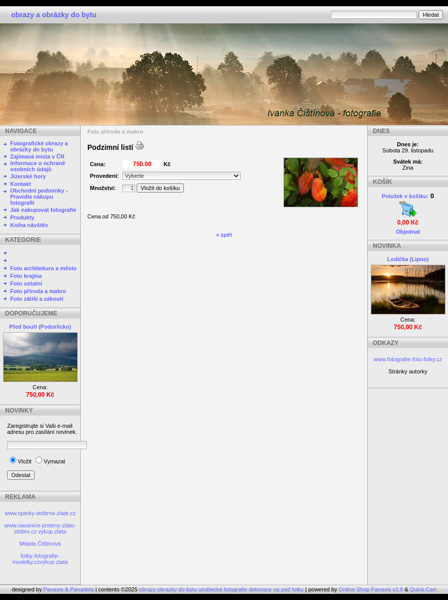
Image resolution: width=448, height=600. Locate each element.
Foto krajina (26, 276)
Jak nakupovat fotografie (43, 210)
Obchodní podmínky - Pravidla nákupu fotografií (39, 196)
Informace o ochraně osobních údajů (37, 166)
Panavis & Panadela (69, 589)
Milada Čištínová (39, 544)
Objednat (408, 232)
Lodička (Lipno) (408, 259)
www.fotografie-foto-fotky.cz (408, 359)
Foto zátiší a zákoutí (36, 299)
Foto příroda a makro (38, 291)
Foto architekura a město (43, 268)
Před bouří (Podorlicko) (40, 327)
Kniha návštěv (29, 225)
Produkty (22, 217)
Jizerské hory (28, 176)
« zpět (224, 235)
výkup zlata (52, 531)
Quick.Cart (423, 589)
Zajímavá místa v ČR (37, 156)
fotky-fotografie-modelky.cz (35, 559)
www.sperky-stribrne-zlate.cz (40, 513)
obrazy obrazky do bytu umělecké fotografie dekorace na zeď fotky (222, 589)
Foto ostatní (26, 283)
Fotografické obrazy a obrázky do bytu (39, 146)
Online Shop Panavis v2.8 (371, 589)
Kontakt (20, 184)
